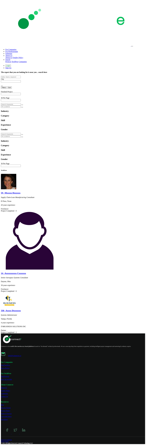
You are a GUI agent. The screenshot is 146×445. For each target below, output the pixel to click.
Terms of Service (6, 413)
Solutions (8, 53)
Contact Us (4, 396)
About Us (8, 58)
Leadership (4, 393)
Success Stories (6, 408)
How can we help (6, 379)
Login (8, 66)
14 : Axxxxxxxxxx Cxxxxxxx (13, 273)
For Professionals (11, 51)
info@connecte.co (14, 356)
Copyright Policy (6, 416)
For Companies (10, 49)
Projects (8, 62)
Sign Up (8, 68)
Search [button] (7, 60)
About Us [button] (8, 56)
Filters (4, 87)
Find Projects (5, 376)
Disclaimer (4, 419)
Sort (9, 87)
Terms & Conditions (6, 440)
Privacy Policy (5, 411)
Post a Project (5, 368)
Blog (2, 405)
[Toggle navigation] (132, 46)
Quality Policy (18, 58)
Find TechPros (5, 365)
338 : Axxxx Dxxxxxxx (11, 310)
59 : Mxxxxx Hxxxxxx (10, 193)
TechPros (15, 62)
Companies (23, 62)
